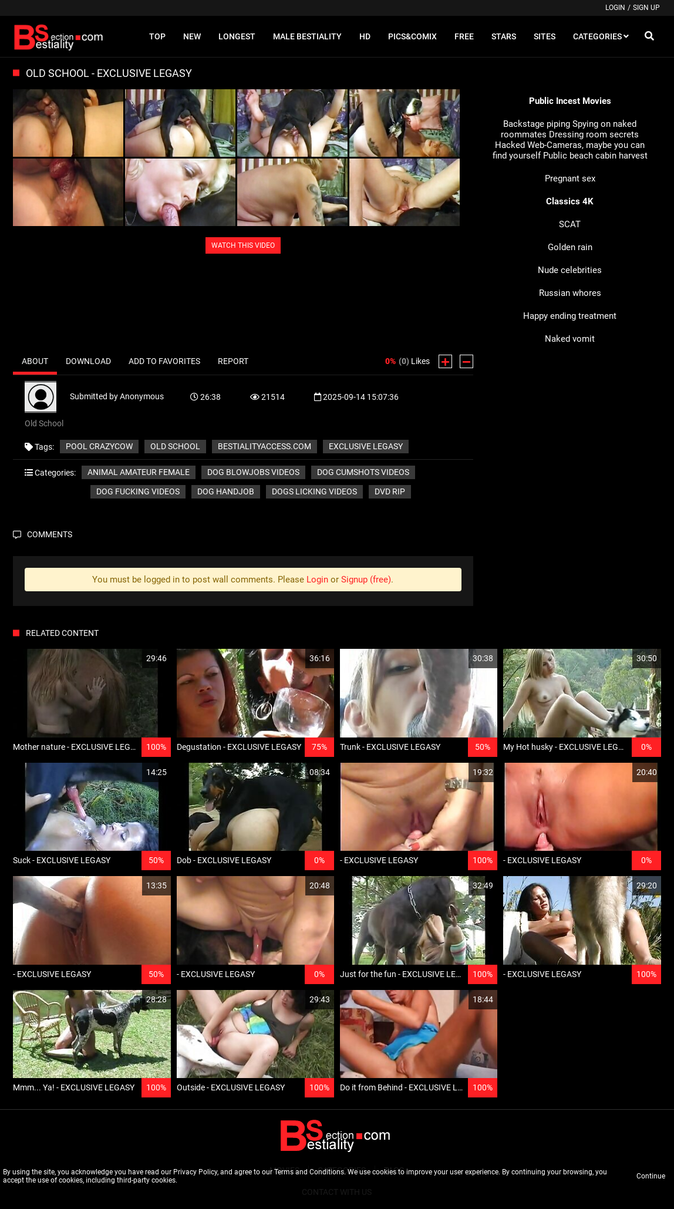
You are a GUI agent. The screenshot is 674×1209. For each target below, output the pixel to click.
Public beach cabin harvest (595, 155)
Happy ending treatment (569, 316)
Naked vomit (570, 339)
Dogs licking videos (314, 491)
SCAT (570, 224)
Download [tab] (88, 361)
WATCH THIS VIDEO (243, 245)
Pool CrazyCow (99, 446)
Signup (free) (366, 579)
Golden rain (570, 247)
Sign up (646, 8)
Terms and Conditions (309, 1172)
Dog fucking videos (138, 491)
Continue (650, 1176)
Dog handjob (225, 491)
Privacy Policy (195, 1172)
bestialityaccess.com (264, 446)
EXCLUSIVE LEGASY (366, 446)
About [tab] (35, 361)
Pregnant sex (570, 178)
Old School (175, 446)
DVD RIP (390, 491)
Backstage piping (536, 124)
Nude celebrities (570, 270)
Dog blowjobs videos (253, 472)
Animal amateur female (138, 472)
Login (615, 8)
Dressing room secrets (594, 134)
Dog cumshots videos (363, 472)
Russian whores (570, 293)
